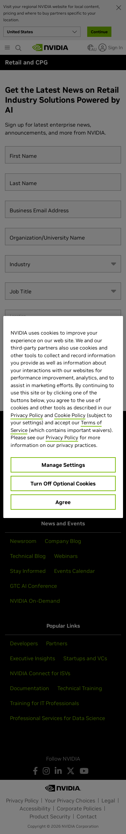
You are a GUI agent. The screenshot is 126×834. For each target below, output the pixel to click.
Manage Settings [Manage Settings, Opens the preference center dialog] (63, 465)
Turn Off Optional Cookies (63, 483)
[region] (63, 417)
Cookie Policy (70, 415)
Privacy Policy (27, 415)
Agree (63, 502)
